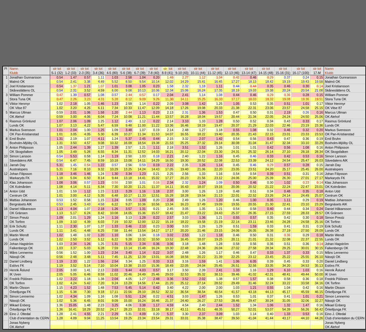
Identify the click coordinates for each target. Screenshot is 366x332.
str (55, 68)
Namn (14, 68)
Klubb (14, 73)
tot (59, 68)
